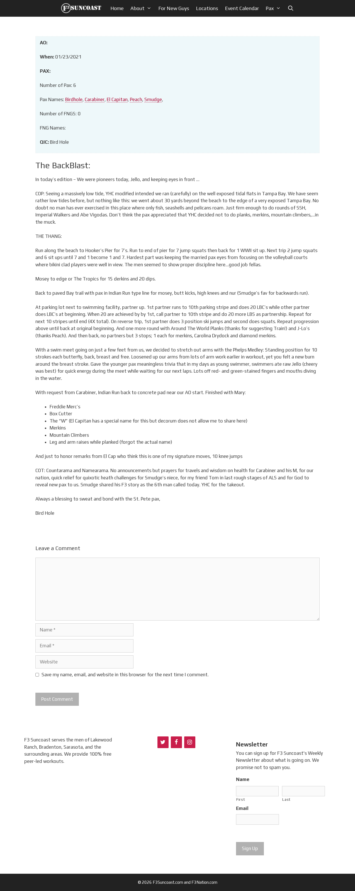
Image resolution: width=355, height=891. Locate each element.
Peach (136, 99)
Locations (207, 8)
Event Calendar (242, 8)
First (240, 799)
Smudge (153, 99)
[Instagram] (189, 742)
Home (117, 8)
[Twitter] (163, 742)
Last (286, 799)
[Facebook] (176, 742)
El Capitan (117, 99)
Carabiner (94, 99)
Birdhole (73, 99)
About (142, 8)
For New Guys (173, 8)
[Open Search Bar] (290, 8)
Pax (275, 8)
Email (242, 808)
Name (242, 779)
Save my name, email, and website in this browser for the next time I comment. (125, 674)
